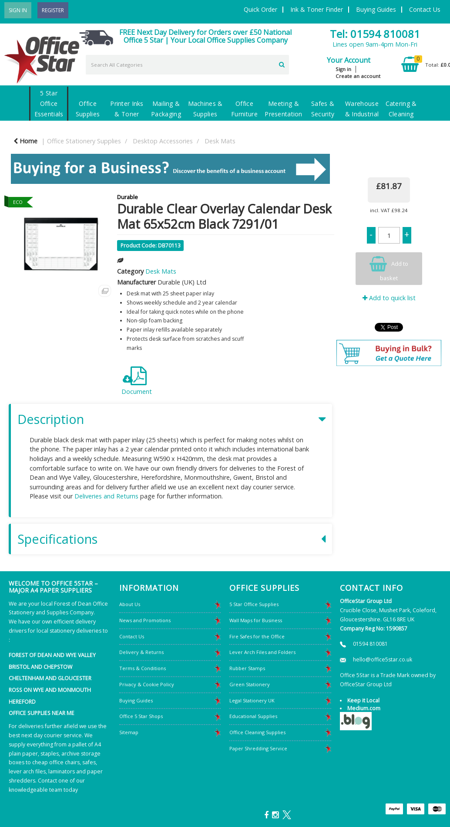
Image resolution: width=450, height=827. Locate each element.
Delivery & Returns (141, 652)
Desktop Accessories (163, 141)
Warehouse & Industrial (362, 108)
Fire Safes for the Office (257, 636)
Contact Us (424, 9)
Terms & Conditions (142, 668)
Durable (127, 197)
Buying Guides (376, 9)
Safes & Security (322, 108)
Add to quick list (389, 298)
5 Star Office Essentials (49, 103)
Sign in (343, 69)
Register (53, 10)
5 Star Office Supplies (254, 604)
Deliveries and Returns (106, 496)
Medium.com (363, 708)
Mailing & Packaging (166, 108)
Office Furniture (244, 108)
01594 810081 (370, 643)
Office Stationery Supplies (84, 141)
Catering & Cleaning (401, 108)
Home (25, 141)
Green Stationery (249, 684)
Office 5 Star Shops (141, 716)
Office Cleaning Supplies (257, 732)
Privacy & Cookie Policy (146, 684)
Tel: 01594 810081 (375, 34)
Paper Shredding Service (258, 748)
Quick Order (260, 9)
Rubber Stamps (247, 668)
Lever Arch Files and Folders (262, 652)
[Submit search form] (281, 63)
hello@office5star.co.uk (382, 659)
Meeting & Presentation (283, 108)
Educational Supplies (253, 716)
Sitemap (128, 732)
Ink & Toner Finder (316, 9)
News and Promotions (145, 620)
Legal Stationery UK (252, 700)
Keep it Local (363, 700)
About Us (129, 604)
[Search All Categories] (187, 65)
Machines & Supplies (205, 108)
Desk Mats (220, 141)
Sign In (18, 10)
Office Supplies (88, 108)
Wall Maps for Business (255, 620)
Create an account (358, 76)
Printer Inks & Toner (126, 108)
